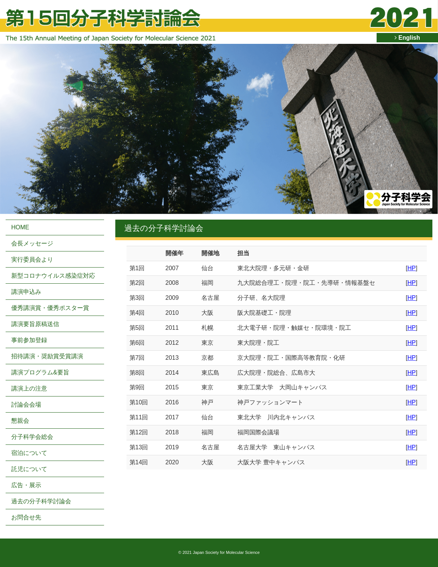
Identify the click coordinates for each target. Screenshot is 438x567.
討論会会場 (26, 404)
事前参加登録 (29, 340)
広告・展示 (26, 485)
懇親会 (20, 420)
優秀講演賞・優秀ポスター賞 (50, 308)
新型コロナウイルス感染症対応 (53, 275)
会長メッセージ (32, 243)
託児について (29, 469)
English (407, 37)
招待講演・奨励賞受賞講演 (47, 356)
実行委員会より (32, 259)
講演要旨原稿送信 (35, 324)
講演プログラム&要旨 (40, 372)
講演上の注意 (29, 388)
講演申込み (26, 292)
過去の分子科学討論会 (41, 501)
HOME (20, 227)
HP (411, 268)
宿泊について (29, 453)
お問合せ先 (26, 517)
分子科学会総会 (32, 437)
